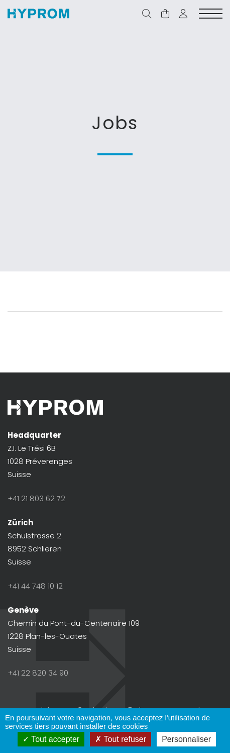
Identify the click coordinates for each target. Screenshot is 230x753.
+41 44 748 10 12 (35, 586)
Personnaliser (186, 739)
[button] (183, 14)
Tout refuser (120, 739)
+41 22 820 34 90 (38, 673)
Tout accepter (51, 739)
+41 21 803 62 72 (36, 498)
